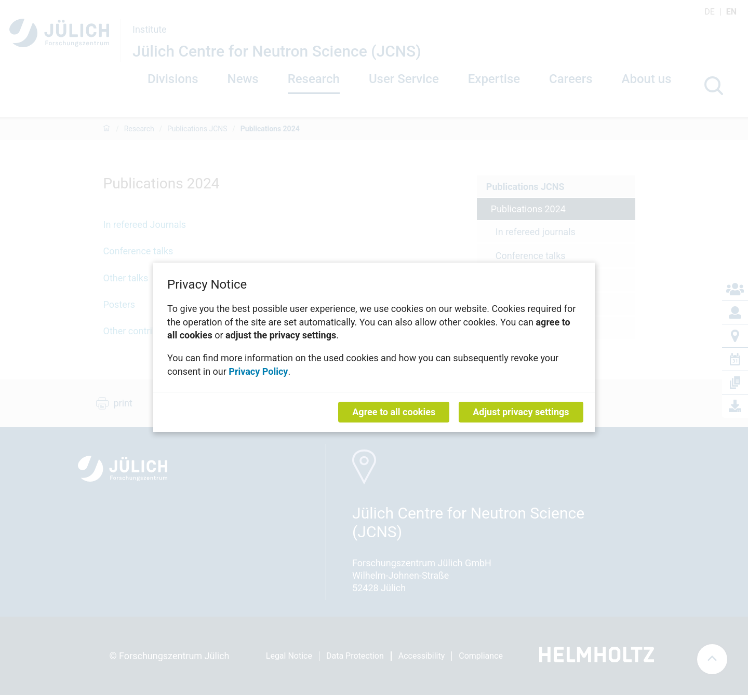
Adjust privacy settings (521, 412)
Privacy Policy (258, 371)
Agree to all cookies (393, 412)
